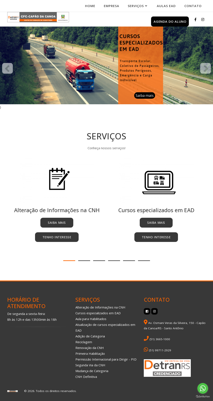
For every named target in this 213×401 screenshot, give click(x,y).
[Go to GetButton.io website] (203, 396)
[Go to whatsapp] (202, 388)
